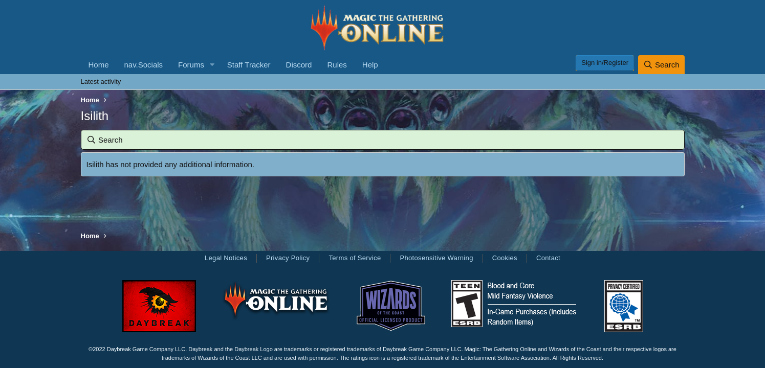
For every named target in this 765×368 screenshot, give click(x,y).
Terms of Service (355, 258)
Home (99, 64)
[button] (212, 64)
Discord (299, 64)
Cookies (504, 258)
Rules (336, 64)
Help (370, 64)
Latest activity (101, 81)
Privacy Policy (288, 258)
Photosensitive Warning (436, 258)
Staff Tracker (249, 64)
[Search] (661, 64)
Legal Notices (226, 258)
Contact (548, 258)
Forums (191, 64)
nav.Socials (143, 64)
